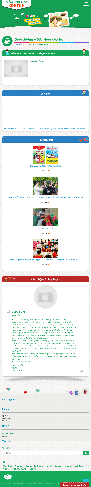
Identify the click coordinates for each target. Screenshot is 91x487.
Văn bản (45, 93)
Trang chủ (18, 44)
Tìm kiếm (6, 448)
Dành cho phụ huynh (72, 484)
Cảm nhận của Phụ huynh (45, 279)
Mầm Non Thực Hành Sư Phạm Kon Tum (33, 53)
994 (49, 233)
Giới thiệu (7, 465)
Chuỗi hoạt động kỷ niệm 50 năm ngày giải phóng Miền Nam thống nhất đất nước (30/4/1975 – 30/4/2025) (45, 197)
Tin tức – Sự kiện (54, 465)
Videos (6, 468)
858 (49, 264)
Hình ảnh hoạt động (74, 465)
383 (49, 171)
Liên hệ (33, 468)
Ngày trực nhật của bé (45, 228)
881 (49, 202)
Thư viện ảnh (45, 139)
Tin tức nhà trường (34, 465)
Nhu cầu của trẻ (37, 61)
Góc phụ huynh (19, 468)
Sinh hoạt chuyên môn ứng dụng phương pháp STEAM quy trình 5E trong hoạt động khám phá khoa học (45, 260)
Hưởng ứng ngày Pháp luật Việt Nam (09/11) (46, 166)
